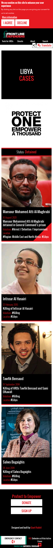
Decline (22, 22)
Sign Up (26, 511)
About (32, 41)
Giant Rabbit (36, 527)
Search (45, 41)
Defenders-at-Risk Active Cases (39, 540)
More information (9, 17)
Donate (20, 41)
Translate (46, 45)
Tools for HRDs (7, 41)
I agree (7, 22)
